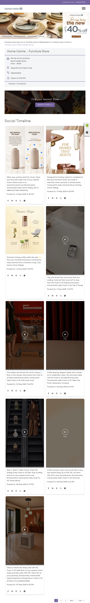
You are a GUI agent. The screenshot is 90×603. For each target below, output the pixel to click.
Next (71, 600)
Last (80, 600)
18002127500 (80, 2)
